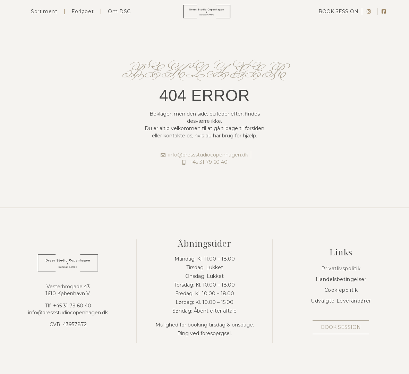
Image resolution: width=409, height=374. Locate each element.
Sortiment (44, 11)
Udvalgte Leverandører (341, 301)
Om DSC (119, 11)
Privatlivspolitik (340, 268)
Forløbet (82, 11)
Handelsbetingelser (341, 279)
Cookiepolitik (341, 290)
